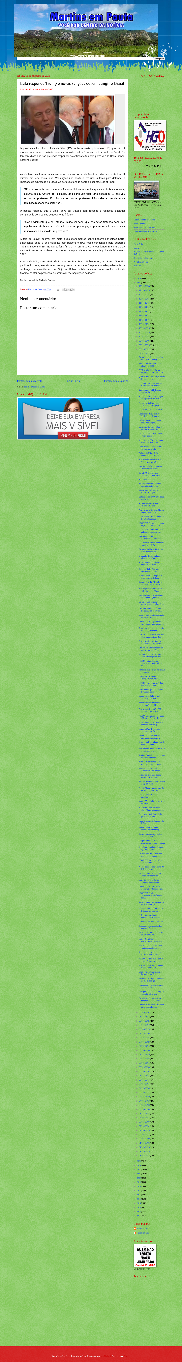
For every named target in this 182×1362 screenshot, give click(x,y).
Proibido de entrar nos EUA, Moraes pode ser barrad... (149, 763)
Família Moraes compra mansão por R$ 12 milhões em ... (151, 789)
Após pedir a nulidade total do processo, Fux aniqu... (150, 927)
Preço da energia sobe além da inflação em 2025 (150, 365)
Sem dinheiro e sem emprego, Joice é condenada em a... (150, 953)
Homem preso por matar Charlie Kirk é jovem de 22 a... (151, 590)
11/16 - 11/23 (144, 311)
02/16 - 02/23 (144, 1130)
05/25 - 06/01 (144, 1071)
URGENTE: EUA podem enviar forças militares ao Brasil (151, 524)
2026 (139, 278)
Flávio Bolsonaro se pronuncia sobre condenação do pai (150, 596)
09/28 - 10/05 (144, 341)
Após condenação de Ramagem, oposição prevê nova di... (151, 397)
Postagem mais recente (29, 380)
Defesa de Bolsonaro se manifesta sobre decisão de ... (151, 603)
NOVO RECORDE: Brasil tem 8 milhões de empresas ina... (151, 531)
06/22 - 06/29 (144, 1055)
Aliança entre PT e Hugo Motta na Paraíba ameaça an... (150, 441)
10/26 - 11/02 (144, 324)
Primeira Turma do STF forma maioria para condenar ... (150, 736)
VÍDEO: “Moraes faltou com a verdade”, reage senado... (150, 960)
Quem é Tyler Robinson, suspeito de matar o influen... (151, 378)
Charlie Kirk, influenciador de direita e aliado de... (150, 973)
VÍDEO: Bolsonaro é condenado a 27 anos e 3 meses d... (151, 717)
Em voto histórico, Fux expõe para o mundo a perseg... (150, 855)
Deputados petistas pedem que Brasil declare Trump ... (150, 415)
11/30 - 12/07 (144, 303)
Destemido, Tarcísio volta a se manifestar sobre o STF (150, 428)
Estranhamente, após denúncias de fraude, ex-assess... (150, 910)
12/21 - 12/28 (144, 290)
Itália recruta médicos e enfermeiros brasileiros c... (150, 769)
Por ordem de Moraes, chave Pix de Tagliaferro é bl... (151, 868)
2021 (139, 1174)
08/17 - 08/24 (144, 1021)
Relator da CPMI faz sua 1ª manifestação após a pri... (149, 491)
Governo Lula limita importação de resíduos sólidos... (151, 616)
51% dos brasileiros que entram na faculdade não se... (150, 966)
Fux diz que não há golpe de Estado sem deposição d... (149, 874)
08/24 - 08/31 (144, 1017)
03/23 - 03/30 (144, 1109)
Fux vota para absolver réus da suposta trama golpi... (150, 933)
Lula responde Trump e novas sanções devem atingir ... (150, 467)
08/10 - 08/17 (144, 1025)
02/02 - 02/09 (144, 1139)
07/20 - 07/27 (144, 1038)
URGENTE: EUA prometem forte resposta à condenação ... (151, 622)
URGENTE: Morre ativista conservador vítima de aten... (150, 887)
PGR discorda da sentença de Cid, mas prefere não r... (149, 461)
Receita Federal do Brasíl (144, 258)
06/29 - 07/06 (144, 1050)
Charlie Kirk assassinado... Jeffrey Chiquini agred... (149, 677)
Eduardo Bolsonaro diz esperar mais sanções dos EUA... (150, 649)
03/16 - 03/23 (144, 1114)
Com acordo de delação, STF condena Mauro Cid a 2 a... (150, 710)
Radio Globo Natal (141, 224)
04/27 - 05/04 (144, 1088)
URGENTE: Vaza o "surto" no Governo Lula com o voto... (150, 861)
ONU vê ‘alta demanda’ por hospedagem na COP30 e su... (151, 371)
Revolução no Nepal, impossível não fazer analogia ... (151, 979)
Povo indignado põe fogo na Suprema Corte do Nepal (149, 999)
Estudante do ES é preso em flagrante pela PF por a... (149, 570)
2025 (139, 283)
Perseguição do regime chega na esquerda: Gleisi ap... (151, 992)
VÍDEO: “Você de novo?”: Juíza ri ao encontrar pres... (151, 684)
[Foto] (72, 119)
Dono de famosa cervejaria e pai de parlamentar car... (151, 903)
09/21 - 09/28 (144, 345)
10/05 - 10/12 (144, 337)
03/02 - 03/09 (144, 1122)
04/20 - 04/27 (144, 1092)
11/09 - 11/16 (144, 316)
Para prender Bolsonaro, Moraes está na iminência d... (151, 511)
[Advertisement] (151, 1323)
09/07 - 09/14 (144, 354)
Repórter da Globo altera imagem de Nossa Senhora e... (151, 756)
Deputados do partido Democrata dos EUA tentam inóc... (151, 517)
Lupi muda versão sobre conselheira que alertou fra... (150, 537)
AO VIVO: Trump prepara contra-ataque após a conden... (151, 474)
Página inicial (73, 380)
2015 (139, 1199)
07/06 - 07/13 (144, 1046)
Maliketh (107, 1356)
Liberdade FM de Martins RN (145, 231)
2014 (139, 1203)
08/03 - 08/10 (144, 1029)
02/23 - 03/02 (144, 1126)
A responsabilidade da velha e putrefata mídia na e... (150, 485)
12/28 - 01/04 (144, 286)
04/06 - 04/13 (144, 1101)
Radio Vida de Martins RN (144, 227)
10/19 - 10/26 (144, 328)
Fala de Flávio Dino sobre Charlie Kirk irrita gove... (149, 404)
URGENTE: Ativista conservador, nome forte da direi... (150, 895)
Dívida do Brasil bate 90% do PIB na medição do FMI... (150, 384)
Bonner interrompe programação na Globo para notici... (151, 629)
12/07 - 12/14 (144, 299)
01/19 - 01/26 (144, 1147)
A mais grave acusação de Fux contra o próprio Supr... (150, 835)
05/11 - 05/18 (144, 1080)
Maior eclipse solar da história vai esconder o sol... (150, 448)
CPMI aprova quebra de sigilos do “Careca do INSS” (150, 691)
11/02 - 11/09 (144, 320)
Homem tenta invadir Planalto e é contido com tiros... (151, 750)
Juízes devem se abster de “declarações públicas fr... (149, 881)
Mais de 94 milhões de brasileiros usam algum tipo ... (151, 940)
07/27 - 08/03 (144, 1033)
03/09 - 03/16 (144, 1118)
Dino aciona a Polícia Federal (150, 410)
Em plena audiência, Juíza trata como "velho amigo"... (150, 550)
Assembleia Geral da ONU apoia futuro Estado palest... (151, 563)
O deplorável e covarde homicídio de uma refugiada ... (151, 841)
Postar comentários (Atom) (34, 387)
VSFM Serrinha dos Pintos (144, 220)
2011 (139, 1216)
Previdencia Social (141, 262)
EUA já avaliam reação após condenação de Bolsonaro (149, 642)
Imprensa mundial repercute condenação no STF (149, 697)
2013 (139, 1207)
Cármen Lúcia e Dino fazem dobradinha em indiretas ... (150, 609)
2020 (139, 1178)
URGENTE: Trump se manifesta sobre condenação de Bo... (151, 636)
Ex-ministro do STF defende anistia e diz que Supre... (149, 391)
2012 (139, 1212)
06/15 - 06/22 (144, 1059)
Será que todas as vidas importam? (147, 796)
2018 (139, 1186)
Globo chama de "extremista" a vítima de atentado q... (150, 723)
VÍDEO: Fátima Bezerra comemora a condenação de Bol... (150, 663)
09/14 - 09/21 (144, 349)
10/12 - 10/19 (144, 332)
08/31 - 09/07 (144, 1012)
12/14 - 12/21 (144, 295)
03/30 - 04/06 (144, 1105)
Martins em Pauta (143, 1228)
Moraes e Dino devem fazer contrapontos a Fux (149, 730)
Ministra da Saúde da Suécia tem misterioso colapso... (151, 1006)
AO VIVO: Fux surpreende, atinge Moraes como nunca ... (151, 809)
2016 (139, 1195)
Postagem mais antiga (116, 380)
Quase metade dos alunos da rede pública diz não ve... (151, 743)
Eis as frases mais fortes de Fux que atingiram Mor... (150, 815)
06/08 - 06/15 (144, 1063)
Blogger (127, 1356)
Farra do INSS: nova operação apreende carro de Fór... (150, 577)
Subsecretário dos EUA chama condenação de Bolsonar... (150, 583)
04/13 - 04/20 (144, 1097)
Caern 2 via (138, 244)
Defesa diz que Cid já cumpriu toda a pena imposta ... (150, 421)
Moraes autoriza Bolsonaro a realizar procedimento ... (149, 776)
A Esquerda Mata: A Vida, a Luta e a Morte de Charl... (151, 504)
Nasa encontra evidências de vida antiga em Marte (151, 782)
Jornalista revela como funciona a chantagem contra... (151, 671)
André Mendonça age (146, 479)
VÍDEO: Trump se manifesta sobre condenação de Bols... (150, 655)
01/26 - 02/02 (144, 1143)
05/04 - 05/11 (144, 1084)
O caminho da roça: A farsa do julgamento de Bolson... (150, 557)
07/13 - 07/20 (144, 1042)
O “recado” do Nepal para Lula (150, 922)
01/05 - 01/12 (144, 1156)
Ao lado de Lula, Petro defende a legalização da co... (151, 848)
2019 (139, 1182)
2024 (139, 1161)
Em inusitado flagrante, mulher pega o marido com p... (150, 358)
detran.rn (137, 266)
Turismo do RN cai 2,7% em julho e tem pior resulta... (149, 454)
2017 (139, 1190)
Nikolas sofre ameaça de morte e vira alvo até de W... (151, 544)
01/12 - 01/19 (144, 1151)
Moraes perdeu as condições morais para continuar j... (149, 828)
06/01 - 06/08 (144, 1067)
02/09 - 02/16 (144, 1135)
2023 (139, 1165)
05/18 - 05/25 (144, 1076)
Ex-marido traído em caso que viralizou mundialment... (150, 947)
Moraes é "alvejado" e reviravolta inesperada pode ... (151, 802)
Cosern (136, 248)
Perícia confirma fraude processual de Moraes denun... (151, 916)
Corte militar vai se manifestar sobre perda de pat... (150, 435)
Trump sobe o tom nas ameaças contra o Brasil (150, 986)
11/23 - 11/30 (144, 307)
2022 (139, 1169)
